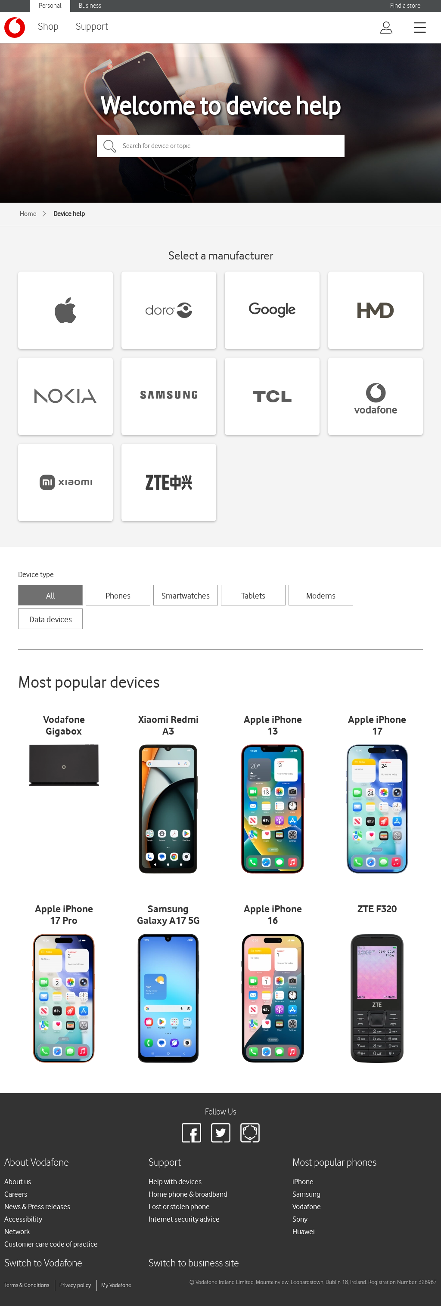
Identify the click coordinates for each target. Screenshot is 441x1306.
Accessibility (23, 1219)
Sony (299, 1219)
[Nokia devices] (65, 396)
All (50, 595)
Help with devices (175, 1181)
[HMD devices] (375, 310)
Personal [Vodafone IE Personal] (50, 5)
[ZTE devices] (168, 482)
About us (17, 1181)
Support (92, 27)
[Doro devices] (168, 310)
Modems (320, 595)
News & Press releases (37, 1206)
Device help (69, 214)
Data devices (50, 619)
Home (28, 214)
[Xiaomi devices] (65, 482)
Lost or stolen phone (179, 1206)
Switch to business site (194, 1263)
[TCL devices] (272, 396)
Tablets (253, 595)
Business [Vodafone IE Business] (90, 5)
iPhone (303, 1181)
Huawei (303, 1231)
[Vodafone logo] (14, 27)
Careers (15, 1194)
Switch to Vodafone (43, 1263)
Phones (118, 595)
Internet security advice (184, 1219)
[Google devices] (272, 310)
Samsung (306, 1194)
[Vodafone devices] (375, 396)
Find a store (405, 5)
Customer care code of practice (51, 1244)
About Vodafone (36, 1163)
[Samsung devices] (168, 396)
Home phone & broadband (188, 1194)
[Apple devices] (65, 310)
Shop (48, 27)
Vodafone (306, 1206)
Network (17, 1231)
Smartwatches (185, 595)
